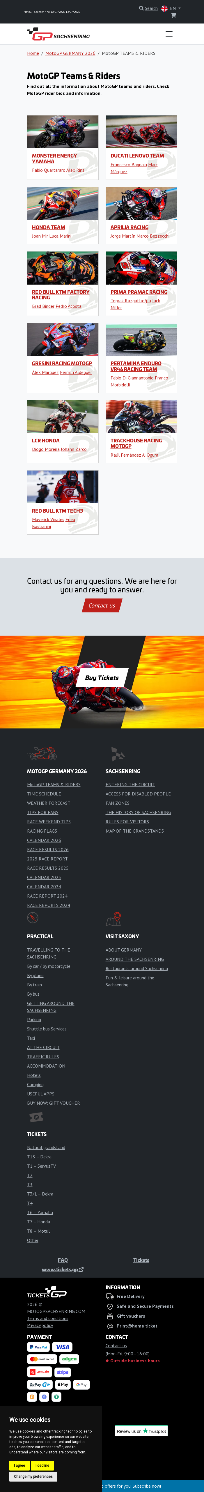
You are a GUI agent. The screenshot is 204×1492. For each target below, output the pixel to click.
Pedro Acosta (68, 306)
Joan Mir (40, 236)
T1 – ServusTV (41, 1166)
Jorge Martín (123, 236)
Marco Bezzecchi (152, 236)
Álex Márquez (45, 372)
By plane (35, 975)
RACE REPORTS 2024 (48, 905)
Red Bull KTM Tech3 (57, 510)
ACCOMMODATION (46, 1066)
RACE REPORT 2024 (47, 896)
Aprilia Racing (129, 227)
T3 (30, 1184)
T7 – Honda (38, 1222)
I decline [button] (42, 1466)
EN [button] (169, 8)
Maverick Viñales (48, 519)
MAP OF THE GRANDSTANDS (135, 831)
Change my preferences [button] (33, 1477)
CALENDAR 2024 (44, 886)
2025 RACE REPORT (47, 859)
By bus (33, 994)
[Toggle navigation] (169, 34)
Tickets (141, 1259)
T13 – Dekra (39, 1157)
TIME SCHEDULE (44, 794)
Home (33, 53)
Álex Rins (75, 170)
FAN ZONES (118, 803)
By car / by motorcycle (48, 966)
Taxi (31, 1038)
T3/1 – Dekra (40, 1194)
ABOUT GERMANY (124, 950)
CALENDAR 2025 (44, 877)
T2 (30, 1175)
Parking (34, 1019)
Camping (35, 1084)
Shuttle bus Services (47, 1029)
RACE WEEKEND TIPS (49, 821)
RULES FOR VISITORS (127, 821)
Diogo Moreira (46, 449)
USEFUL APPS (40, 1094)
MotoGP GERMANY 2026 (70, 53)
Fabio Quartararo (48, 170)
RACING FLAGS (42, 831)
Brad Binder (43, 306)
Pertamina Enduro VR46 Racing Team (136, 366)
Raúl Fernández (126, 455)
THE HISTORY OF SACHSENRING (138, 812)
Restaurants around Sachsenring (137, 968)
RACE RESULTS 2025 (48, 868)
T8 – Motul (38, 1231)
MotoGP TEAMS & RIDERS (54, 784)
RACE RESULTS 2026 (48, 849)
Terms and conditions (47, 1318)
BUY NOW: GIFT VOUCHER (53, 1103)
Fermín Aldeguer (76, 372)
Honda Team (48, 227)
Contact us (102, 605)
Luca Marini (60, 236)
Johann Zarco (74, 449)
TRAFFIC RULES (43, 1056)
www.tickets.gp (63, 1269)
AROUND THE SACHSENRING (135, 959)
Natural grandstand (46, 1147)
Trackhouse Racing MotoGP (136, 443)
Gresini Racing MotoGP (62, 363)
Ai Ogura (150, 455)
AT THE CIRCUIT (43, 1047)
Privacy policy (40, 1325)
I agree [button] (19, 1466)
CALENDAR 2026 (44, 840)
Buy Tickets (102, 677)
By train (34, 985)
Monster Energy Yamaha (54, 158)
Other (32, 1240)
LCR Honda (46, 440)
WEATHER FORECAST (48, 803)
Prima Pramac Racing (139, 291)
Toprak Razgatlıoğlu (131, 300)
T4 (30, 1203)
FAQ (63, 1259)
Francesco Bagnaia (129, 164)
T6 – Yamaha (40, 1212)
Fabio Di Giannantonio (132, 378)
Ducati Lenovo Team (137, 155)
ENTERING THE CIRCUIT (130, 784)
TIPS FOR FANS (42, 812)
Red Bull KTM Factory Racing (61, 294)
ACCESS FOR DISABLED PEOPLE (138, 794)
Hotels (34, 1075)
